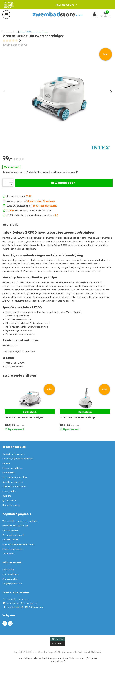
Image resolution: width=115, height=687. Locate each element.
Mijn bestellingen (10, 588)
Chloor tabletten (10, 544)
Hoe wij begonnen (11, 519)
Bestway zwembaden (12, 563)
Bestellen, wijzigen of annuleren (17, 472)
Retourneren (8, 486)
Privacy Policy (9, 505)
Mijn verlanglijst (10, 593)
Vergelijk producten (12, 597)
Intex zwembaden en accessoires (18, 558)
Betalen (6, 477)
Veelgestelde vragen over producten (20, 535)
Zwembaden (8, 567)
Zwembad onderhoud (13, 549)
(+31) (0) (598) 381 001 (15, 613)
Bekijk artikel (30, 425)
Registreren (8, 583)
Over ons (6, 510)
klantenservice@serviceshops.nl (19, 617)
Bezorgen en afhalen (12, 482)
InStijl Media (95, 666)
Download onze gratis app (15, 540)
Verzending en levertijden (15, 491)
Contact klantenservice (13, 468)
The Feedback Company (45, 672)
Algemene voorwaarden (14, 500)
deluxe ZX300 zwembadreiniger (33, 32)
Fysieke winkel (9, 514)
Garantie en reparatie (12, 496)
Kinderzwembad (10, 553)
